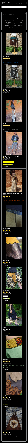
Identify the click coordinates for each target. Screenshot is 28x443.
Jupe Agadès (5, 89)
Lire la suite (5, 64)
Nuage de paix (5, 431)
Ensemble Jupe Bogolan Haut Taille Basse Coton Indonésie (12, 194)
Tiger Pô (4, 396)
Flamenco (4, 327)
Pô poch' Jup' (5, 360)
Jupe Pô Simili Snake (6, 228)
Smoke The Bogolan (6, 290)
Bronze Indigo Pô (6, 260)
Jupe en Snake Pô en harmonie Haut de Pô (11, 156)
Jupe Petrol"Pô (6, 56)
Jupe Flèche (5, 123)
